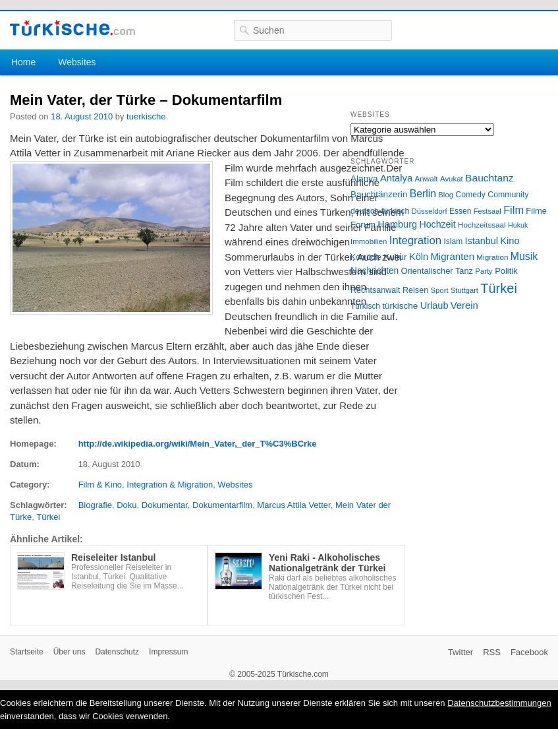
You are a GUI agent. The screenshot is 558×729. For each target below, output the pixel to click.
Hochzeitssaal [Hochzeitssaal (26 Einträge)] (482, 224)
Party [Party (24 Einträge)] (483, 271)
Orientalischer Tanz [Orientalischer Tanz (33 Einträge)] (437, 271)
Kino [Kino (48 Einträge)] (509, 241)
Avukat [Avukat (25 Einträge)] (451, 179)
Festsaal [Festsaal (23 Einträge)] (487, 211)
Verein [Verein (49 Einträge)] (464, 305)
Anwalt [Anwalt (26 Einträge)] (426, 178)
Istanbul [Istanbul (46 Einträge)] (481, 241)
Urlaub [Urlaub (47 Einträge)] (434, 305)
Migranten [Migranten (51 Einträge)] (452, 256)
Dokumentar (165, 505)
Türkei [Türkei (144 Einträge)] (498, 288)
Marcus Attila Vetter (293, 505)
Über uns (69, 651)
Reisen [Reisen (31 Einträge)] (415, 290)
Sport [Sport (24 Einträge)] (440, 290)
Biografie (95, 505)
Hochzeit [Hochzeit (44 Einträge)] (437, 224)
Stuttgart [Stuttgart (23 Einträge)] (464, 290)
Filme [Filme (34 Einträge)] (536, 211)
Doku (126, 505)
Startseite (26, 651)
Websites (77, 62)
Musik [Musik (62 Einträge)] (524, 256)
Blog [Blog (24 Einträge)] (445, 195)
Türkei (48, 517)
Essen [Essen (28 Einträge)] (460, 211)
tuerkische (145, 116)
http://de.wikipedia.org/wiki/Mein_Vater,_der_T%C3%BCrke (197, 444)
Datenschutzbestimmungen (499, 703)
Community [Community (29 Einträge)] (508, 194)
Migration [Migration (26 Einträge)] (492, 257)
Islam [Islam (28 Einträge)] (452, 241)
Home (23, 62)
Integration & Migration (169, 485)
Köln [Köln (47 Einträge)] (418, 256)
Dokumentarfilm (222, 505)
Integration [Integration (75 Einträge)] (415, 240)
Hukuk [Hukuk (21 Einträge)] (518, 225)
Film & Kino (100, 485)
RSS (492, 652)
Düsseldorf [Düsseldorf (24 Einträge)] (429, 211)
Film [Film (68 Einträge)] (513, 210)
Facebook (529, 652)
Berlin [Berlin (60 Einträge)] (423, 193)
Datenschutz (117, 651)
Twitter (460, 652)
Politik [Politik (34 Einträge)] (506, 271)
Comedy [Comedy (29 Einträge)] (470, 194)
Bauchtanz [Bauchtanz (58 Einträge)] (489, 177)
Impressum (168, 651)
